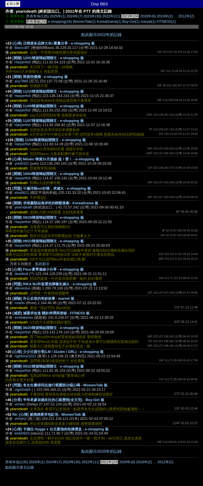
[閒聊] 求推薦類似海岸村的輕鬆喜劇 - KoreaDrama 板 (55, 203)
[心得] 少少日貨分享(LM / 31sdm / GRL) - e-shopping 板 (58, 352)
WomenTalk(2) (84, 22)
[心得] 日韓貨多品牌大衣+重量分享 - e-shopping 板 (53, 43)
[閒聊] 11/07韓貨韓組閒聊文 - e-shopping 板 (48, 121)
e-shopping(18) (60, 22)
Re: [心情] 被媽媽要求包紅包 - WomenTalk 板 (49, 415)
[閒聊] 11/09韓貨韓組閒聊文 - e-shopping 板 (48, 106)
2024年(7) (74, 16)
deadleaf (21, 274)
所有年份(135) (37, 16)
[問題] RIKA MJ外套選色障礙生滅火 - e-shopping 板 (54, 284)
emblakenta (23, 318)
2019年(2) (165, 16)
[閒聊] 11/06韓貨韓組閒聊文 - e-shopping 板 (50, 140)
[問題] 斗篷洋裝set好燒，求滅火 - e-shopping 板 (51, 188)
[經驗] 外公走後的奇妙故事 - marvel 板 (43, 299)
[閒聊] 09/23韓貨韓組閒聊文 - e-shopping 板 (48, 241)
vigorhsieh (22, 390)
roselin (19, 303)
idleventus (22, 288)
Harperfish (22, 62)
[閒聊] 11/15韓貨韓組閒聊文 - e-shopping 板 (48, 91)
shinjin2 (20, 419)
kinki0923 (22, 433)
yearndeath (23, 207)
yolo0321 (21, 163)
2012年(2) (186, 16)
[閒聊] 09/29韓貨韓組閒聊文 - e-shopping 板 (48, 218)
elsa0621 (21, 193)
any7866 (21, 81)
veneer (19, 404)
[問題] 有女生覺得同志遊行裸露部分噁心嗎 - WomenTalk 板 (59, 385)
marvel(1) (148, 22)
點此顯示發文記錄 (19, 467)
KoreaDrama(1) (109, 22)
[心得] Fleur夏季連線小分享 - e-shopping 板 (48, 269)
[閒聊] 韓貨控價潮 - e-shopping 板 (40, 77)
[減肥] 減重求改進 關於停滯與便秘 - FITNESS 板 (51, 313)
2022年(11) (111, 16)
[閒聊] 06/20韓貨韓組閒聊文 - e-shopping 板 (48, 328)
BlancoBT (22, 48)
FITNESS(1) (166, 22)
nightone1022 (25, 356)
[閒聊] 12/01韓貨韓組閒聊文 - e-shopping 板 (48, 58)
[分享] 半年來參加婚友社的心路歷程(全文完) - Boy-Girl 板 (58, 400)
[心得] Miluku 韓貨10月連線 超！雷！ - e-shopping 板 (55, 159)
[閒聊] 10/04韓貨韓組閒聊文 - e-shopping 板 (48, 174)
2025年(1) (58, 16)
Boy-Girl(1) (131, 22)
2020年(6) (148, 16)
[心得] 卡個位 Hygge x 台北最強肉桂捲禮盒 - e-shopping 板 (60, 429)
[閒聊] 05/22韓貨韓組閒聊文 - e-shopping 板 (48, 366)
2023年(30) (92, 16)
